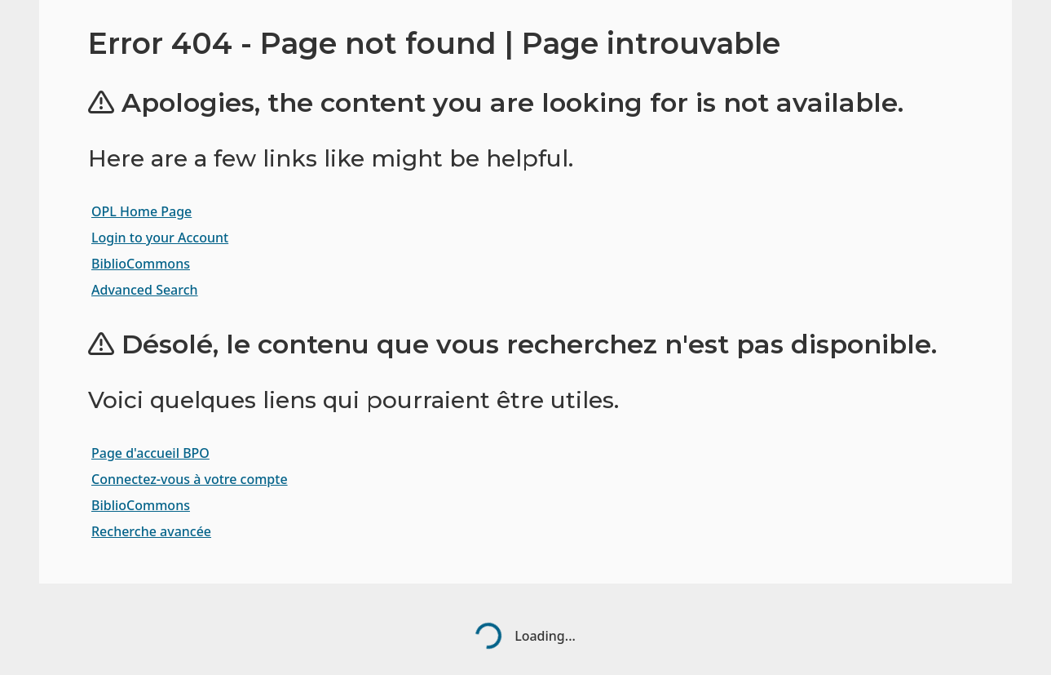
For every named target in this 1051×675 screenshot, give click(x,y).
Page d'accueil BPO (150, 453)
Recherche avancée (151, 531)
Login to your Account (159, 237)
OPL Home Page (141, 211)
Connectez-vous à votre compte (189, 479)
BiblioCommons (140, 264)
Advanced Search (144, 290)
